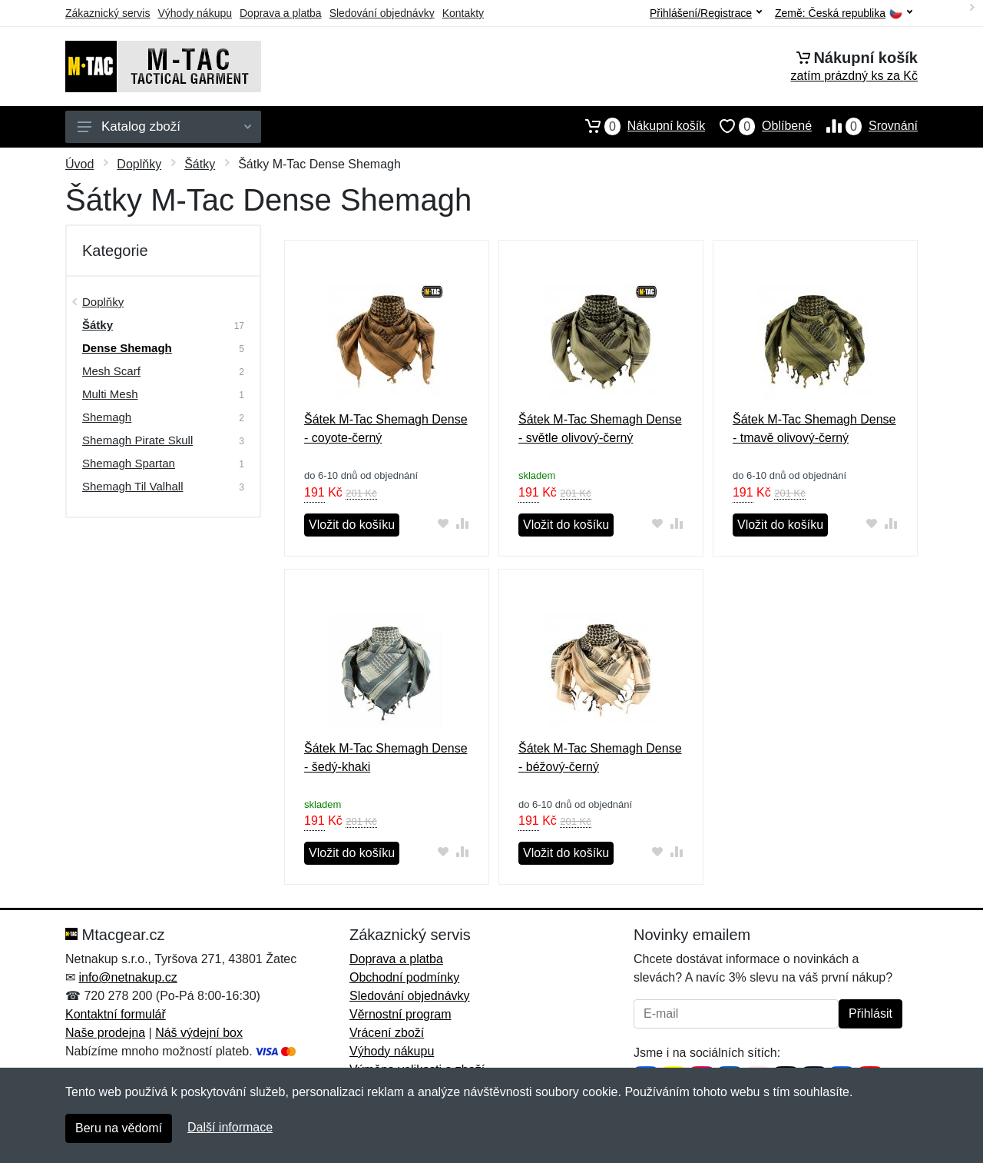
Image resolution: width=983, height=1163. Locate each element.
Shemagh (106, 417)
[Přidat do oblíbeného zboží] (443, 523)
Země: (843, 13)
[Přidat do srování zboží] (462, 523)
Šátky (199, 164)
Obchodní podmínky (404, 977)
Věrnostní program (400, 1014)
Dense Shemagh (127, 347)
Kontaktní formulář (115, 1014)
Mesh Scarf (111, 370)
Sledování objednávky (382, 13)
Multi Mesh (110, 393)
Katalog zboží (164, 126)
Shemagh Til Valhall (132, 486)
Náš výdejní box (199, 1032)
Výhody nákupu (194, 13)
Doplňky (139, 164)
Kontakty (463, 13)
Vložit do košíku (352, 524)
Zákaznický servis (107, 13)
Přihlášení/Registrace (706, 13)
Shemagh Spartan (128, 463)
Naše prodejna (105, 1032)
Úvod (79, 164)
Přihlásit (870, 1013)
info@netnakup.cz (127, 977)
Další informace (230, 1127)
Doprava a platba (281, 13)
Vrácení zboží (386, 1032)
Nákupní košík (638, 126)
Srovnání (865, 126)
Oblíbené (758, 126)
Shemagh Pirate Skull (137, 440)
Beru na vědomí (118, 1128)
